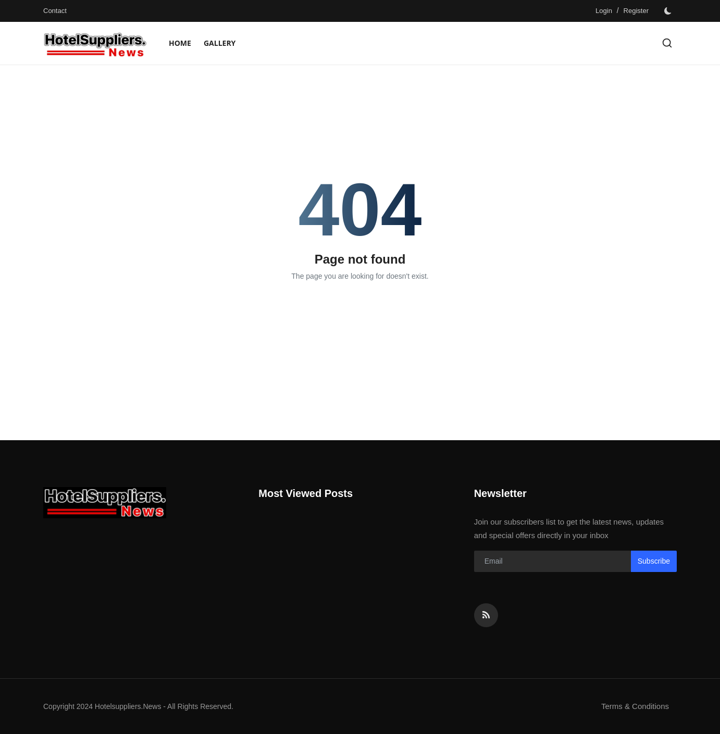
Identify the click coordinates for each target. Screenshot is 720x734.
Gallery (219, 43)
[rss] (486, 615)
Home (180, 43)
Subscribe (654, 561)
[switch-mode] (668, 11)
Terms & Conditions (635, 706)
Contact (55, 11)
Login (603, 11)
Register (636, 11)
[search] (667, 43)
